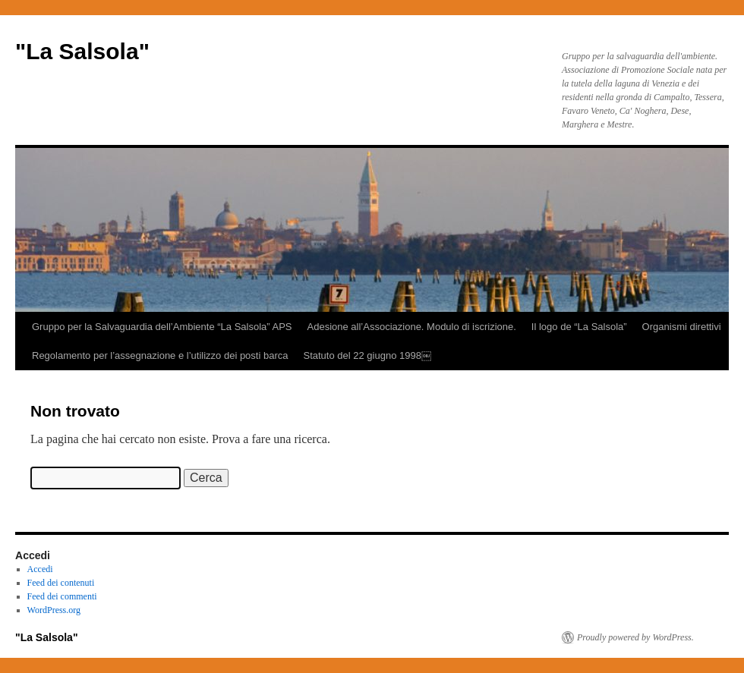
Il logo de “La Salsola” (579, 326)
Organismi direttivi (681, 326)
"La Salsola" (82, 51)
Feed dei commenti (62, 596)
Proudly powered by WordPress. (635, 637)
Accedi (40, 569)
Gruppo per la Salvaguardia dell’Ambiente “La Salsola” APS (162, 326)
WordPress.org (53, 610)
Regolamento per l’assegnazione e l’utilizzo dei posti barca (160, 355)
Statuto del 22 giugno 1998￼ (366, 355)
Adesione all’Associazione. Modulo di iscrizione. (411, 326)
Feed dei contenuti (61, 582)
